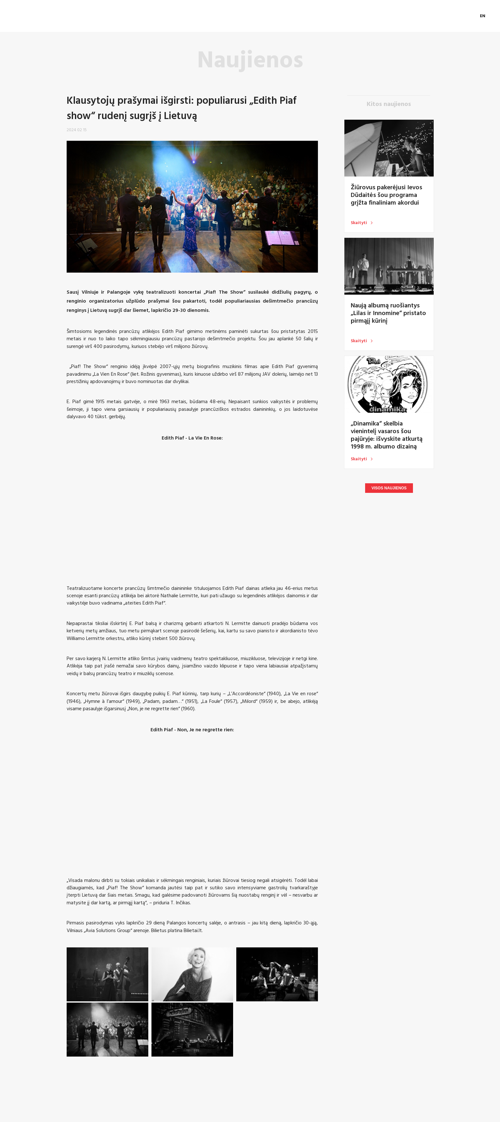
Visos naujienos (389, 488)
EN (483, 16)
